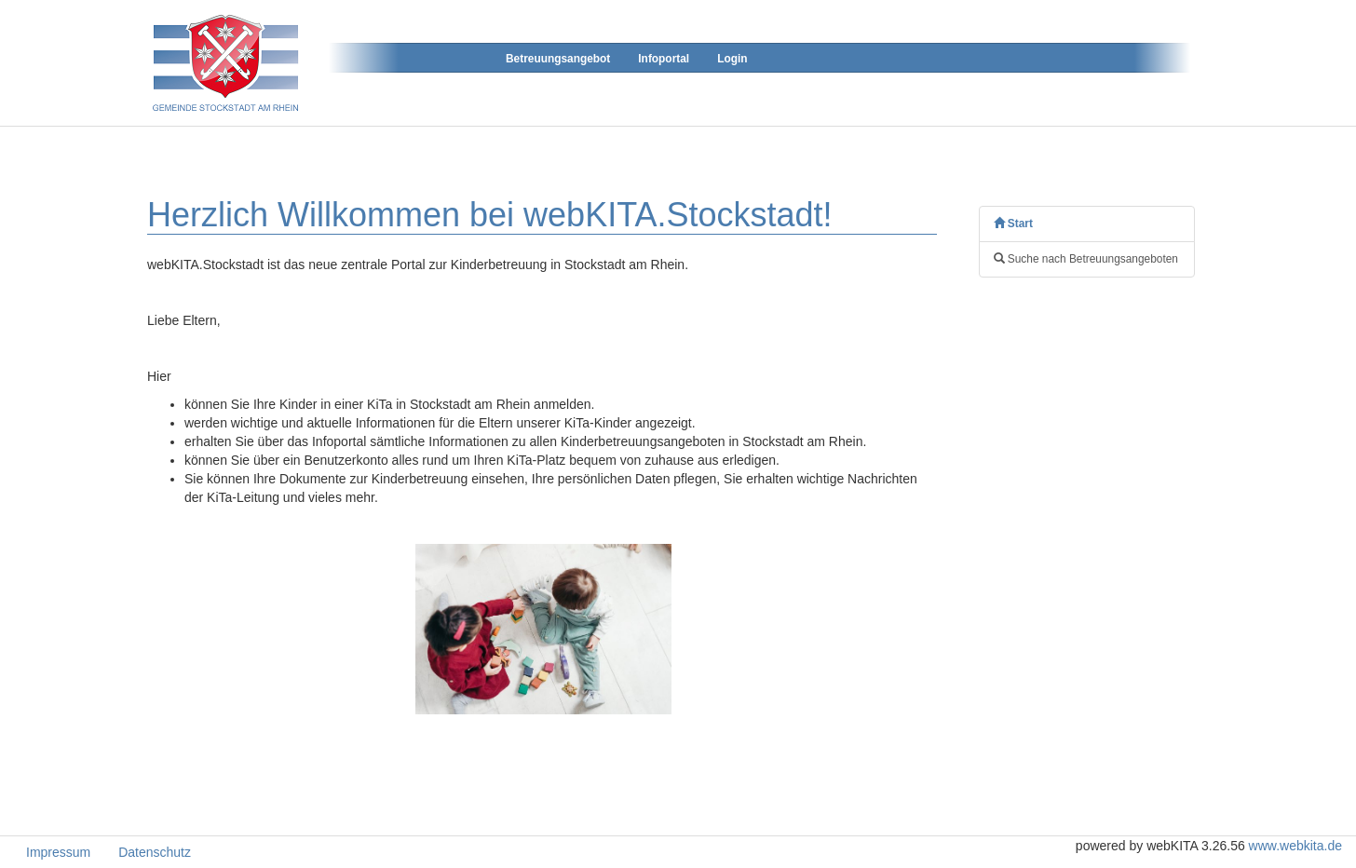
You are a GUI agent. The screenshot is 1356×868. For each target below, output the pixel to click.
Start (1013, 223)
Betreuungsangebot (558, 58)
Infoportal (663, 58)
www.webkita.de (1295, 845)
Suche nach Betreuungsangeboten (1086, 258)
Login (732, 58)
